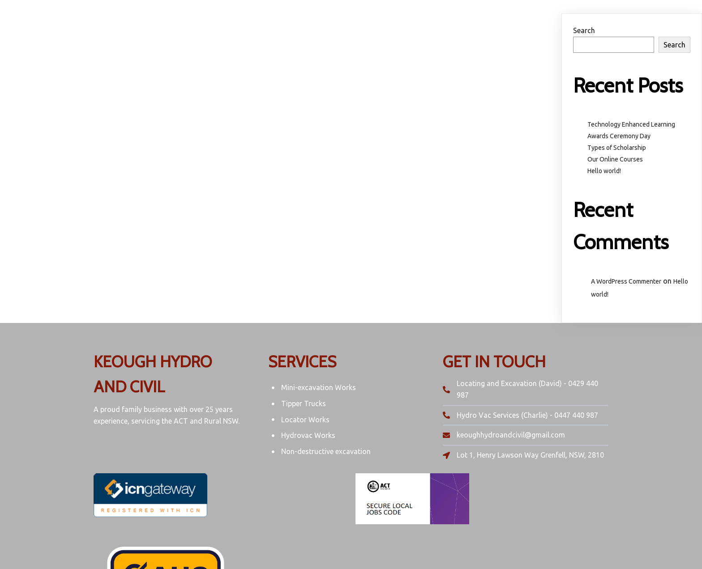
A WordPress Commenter (626, 281)
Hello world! (604, 170)
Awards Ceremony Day (619, 136)
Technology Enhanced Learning (631, 124)
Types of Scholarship (616, 147)
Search (584, 30)
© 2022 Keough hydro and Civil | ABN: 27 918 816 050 (351, 545)
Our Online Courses (615, 159)
